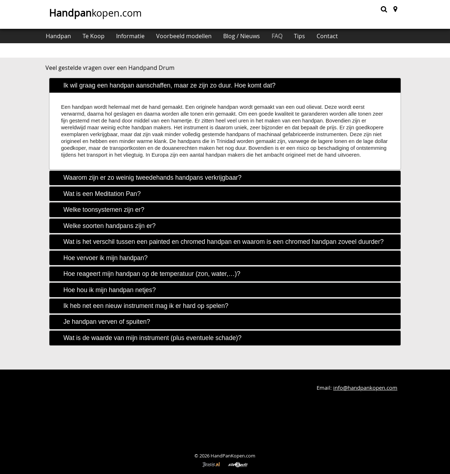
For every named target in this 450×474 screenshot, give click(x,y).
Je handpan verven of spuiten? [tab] (106, 321)
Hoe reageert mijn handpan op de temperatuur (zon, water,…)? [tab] (152, 273)
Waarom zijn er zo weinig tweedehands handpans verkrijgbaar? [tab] (152, 177)
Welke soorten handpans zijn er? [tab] (109, 225)
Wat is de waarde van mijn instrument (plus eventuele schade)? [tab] (152, 337)
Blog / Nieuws (241, 36)
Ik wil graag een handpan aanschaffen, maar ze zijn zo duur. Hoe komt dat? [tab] (169, 85)
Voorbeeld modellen (184, 36)
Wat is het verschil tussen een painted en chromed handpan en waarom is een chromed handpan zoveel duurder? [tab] (223, 241)
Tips (299, 36)
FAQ (277, 36)
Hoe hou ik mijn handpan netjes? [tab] (109, 290)
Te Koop (94, 36)
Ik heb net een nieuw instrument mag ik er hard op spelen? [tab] (146, 305)
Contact (327, 36)
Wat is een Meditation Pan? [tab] (102, 193)
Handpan (58, 36)
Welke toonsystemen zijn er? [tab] (104, 209)
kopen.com (95, 12)
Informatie (130, 36)
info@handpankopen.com (365, 387)
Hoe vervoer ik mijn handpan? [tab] (105, 257)
